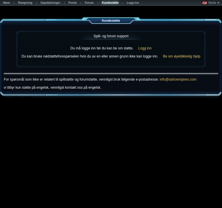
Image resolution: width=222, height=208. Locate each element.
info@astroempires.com (178, 79)
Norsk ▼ (211, 3)
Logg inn (144, 48)
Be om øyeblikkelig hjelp (181, 56)
